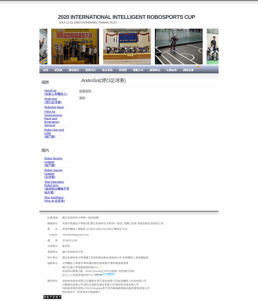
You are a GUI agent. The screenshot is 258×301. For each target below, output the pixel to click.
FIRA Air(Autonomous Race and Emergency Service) (53, 118)
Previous (36, 47)
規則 (82, 97)
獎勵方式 (138, 70)
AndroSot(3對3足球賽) (53, 100)
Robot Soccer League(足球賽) (53, 173)
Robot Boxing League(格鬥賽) (53, 162)
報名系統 (107, 70)
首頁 (45, 70)
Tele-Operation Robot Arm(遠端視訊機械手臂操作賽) (56, 187)
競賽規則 (85, 91)
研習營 (123, 70)
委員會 (58, 70)
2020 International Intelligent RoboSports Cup (126, 17)
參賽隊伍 (155, 70)
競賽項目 (90, 70)
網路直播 (188, 70)
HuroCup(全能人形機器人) (55, 92)
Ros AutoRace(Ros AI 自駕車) (54, 199)
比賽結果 (171, 70)
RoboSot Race (54, 107)
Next (222, 47)
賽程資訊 (74, 70)
